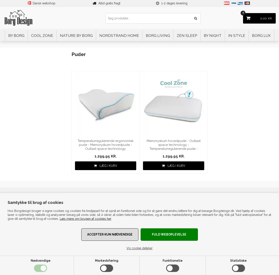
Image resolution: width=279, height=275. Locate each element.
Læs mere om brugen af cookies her (85, 218)
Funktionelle (173, 260)
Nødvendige (41, 260)
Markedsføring (106, 260)
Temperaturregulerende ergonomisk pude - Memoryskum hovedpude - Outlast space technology (106, 145)
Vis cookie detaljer (139, 248)
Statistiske (238, 260)
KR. (257, 16)
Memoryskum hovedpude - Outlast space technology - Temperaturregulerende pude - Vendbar (174, 145)
